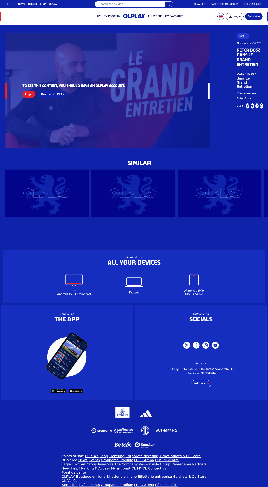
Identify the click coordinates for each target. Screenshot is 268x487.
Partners (199, 431)
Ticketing (116, 423)
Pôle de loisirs (166, 452)
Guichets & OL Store (189, 444)
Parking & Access (95, 435)
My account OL (123, 435)
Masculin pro (168, 43)
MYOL (142, 435)
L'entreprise (94, 460)
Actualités (70, 452)
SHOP (42, 4)
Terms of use (126, 484)
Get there (199, 351)
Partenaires (177, 460)
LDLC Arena (144, 427)
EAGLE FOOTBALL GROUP (224, 4)
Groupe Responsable (122, 460)
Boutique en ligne (90, 444)
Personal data (57, 484)
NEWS (21, 4)
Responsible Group (154, 431)
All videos (155, 16)
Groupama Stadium (117, 427)
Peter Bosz (187, 66)
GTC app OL (148, 484)
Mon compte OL (104, 468)
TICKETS (32, 4)
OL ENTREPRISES (252, 4)
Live (98, 16)
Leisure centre (167, 427)
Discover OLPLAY (52, 77)
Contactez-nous (143, 468)
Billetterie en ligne (121, 444)
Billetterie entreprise (155, 444)
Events (94, 427)
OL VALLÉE (199, 4)
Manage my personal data (92, 484)
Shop (103, 423)
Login (28, 77)
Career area (181, 431)
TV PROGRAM (112, 16)
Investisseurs (72, 460)
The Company (126, 431)
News (83, 427)
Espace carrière (154, 460)
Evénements (89, 452)
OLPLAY (91, 423)
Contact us (157, 435)
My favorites (174, 16)
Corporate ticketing (141, 423)
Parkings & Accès (76, 468)
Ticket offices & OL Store (180, 423)
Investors (105, 431)
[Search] (134, 4)
